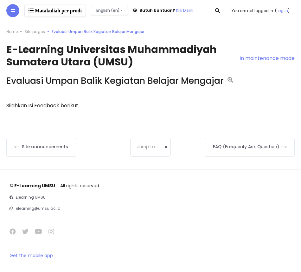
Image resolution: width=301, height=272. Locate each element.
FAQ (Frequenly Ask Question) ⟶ (250, 147)
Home (12, 31)
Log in (282, 10)
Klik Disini (184, 10)
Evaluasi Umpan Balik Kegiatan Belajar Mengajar (98, 31)
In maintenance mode (267, 58)
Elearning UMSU (31, 197)
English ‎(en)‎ (108, 10)
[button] (217, 10)
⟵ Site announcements (41, 147)
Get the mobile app (31, 255)
